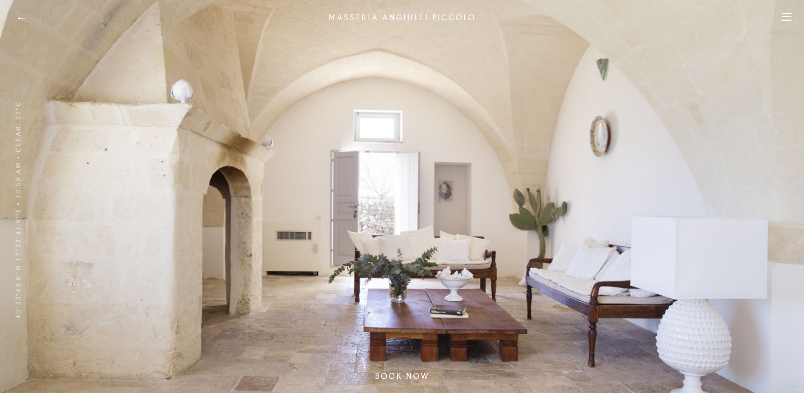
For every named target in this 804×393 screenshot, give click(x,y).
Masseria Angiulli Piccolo (402, 17)
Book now (402, 376)
